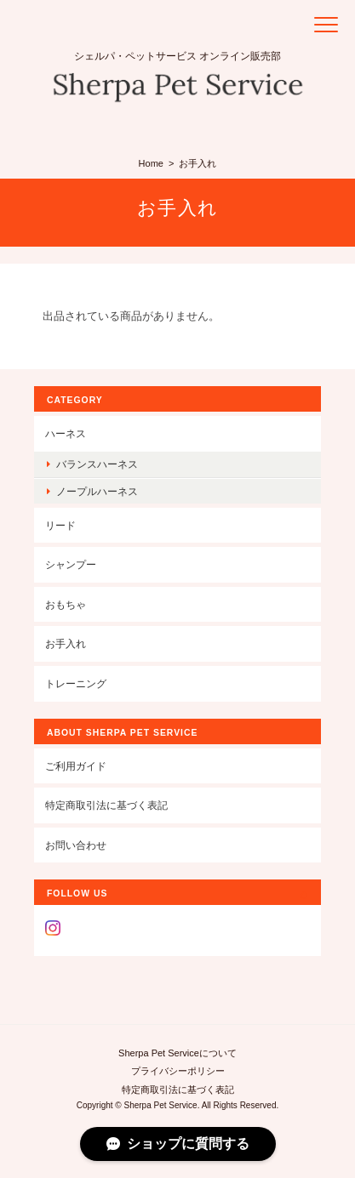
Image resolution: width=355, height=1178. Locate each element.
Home (151, 163)
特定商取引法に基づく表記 (106, 805)
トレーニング (75, 683)
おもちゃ (65, 604)
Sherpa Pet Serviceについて (177, 1053)
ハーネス (65, 433)
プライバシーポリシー (178, 1071)
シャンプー (70, 564)
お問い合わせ (75, 845)
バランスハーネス (97, 463)
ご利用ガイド (75, 765)
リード (60, 525)
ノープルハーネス (97, 491)
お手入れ (65, 643)
